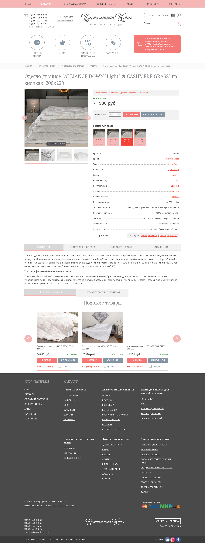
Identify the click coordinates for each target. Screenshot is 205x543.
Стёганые (152, 235)
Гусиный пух (173, 169)
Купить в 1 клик (68, 360)
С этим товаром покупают (102, 292)
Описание (44, 247)
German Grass (172, 158)
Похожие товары (50, 292)
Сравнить (103, 235)
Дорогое (143, 235)
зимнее (175, 175)
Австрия (175, 191)
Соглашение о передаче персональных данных (45, 501)
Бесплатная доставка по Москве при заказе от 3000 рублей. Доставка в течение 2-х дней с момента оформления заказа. (160, 44)
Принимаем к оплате (151, 502)
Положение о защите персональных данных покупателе (49, 505)
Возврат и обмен (122, 247)
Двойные (175, 186)
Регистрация (161, 15)
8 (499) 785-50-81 (38, 14)
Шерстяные (172, 235)
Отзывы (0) (143, 93)
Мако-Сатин (173, 164)
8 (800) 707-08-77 (38, 23)
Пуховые (162, 235)
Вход (150, 15)
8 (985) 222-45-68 (38, 20)
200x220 (175, 196)
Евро (177, 180)
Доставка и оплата (128, 93)
